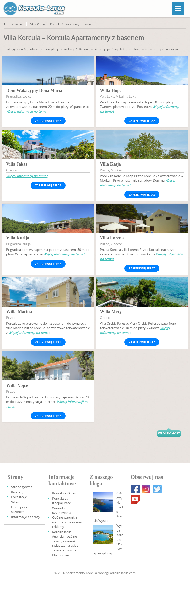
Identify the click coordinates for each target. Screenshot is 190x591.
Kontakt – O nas (64, 493)
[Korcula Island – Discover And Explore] (103, 534)
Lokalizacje (19, 497)
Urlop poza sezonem (19, 509)
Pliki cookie (60, 555)
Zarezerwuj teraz (48, 121)
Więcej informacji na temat (27, 111)
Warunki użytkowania (61, 510)
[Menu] (178, 8)
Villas (15, 502)
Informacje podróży (25, 517)
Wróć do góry (169, 433)
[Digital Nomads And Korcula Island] (103, 502)
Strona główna (14, 24)
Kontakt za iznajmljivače (61, 500)
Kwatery (17, 492)
